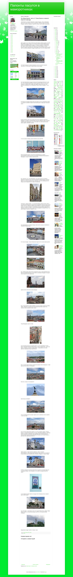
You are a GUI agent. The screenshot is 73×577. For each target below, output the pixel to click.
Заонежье (61, 98)
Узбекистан (55, 122)
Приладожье (61, 116)
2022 (12, 48)
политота (61, 115)
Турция (60, 121)
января (57, 52)
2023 (12, 49)
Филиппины (56, 124)
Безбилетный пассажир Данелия (60, 162)
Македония (59, 106)
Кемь (61, 102)
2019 (12, 46)
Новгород (59, 110)
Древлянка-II (56, 96)
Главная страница (35, 564)
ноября (57, 42)
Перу (59, 112)
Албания (55, 82)
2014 (12, 40)
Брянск (58, 88)
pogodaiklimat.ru (14, 79)
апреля (57, 50)
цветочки (55, 126)
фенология (58, 123)
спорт (56, 120)
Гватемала (61, 92)
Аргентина (55, 83)
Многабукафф (56, 109)
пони (56, 116)
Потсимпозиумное (61, 151)
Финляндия (55, 125)
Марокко (61, 107)
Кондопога (55, 104)
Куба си (56, 64)
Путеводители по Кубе (58, 63)
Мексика (58, 108)
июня (56, 47)
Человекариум (60, 126)
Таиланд (59, 120)
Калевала (60, 100)
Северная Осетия (56, 119)
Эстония (59, 129)
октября (57, 43)
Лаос (60, 105)
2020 (56, 37)
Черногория (57, 127)
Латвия (55, 106)
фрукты (60, 125)
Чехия (61, 127)
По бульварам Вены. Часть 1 (61, 235)
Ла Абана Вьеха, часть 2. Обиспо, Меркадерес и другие (58, 58)
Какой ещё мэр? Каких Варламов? (61, 246)
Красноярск (61, 104)
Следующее (23, 564)
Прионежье (56, 117)
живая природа (58, 97)
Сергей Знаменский (13, 23)
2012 (12, 38)
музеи (56, 110)
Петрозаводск (14, 71)
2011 (12, 37)
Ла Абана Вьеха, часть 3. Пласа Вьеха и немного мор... (58, 55)
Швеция (57, 128)
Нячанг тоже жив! (60, 203)
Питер (62, 114)
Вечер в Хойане (60, 213)
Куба (24, 533)
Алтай (60, 82)
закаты (57, 98)
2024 (56, 32)
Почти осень (60, 193)
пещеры (57, 114)
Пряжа (61, 117)
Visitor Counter (12, 56)
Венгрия (61, 88)
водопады (58, 91)
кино (54, 103)
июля (56, 46)
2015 (56, 69)
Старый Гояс (60, 183)
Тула (54, 121)
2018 (12, 45)
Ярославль (55, 130)
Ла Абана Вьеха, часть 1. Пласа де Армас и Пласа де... (59, 61)
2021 (12, 47)
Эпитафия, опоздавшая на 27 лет (61, 224)
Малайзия (55, 107)
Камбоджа (61, 101)
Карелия (56, 102)
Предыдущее (48, 564)
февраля (57, 51)
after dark (59, 130)
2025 (12, 52)
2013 (12, 39)
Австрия (59, 81)
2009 (56, 77)
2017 (12, 44)
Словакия (61, 119)
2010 (12, 36)
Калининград (56, 101)
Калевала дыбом (60, 173)
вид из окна (59, 89)
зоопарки (56, 99)
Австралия (55, 81)
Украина (61, 122)
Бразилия (60, 87)
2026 (56, 29)
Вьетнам (55, 92)
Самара (60, 118)
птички (55, 118)
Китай (60, 103)
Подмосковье (56, 115)
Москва (61, 109)
